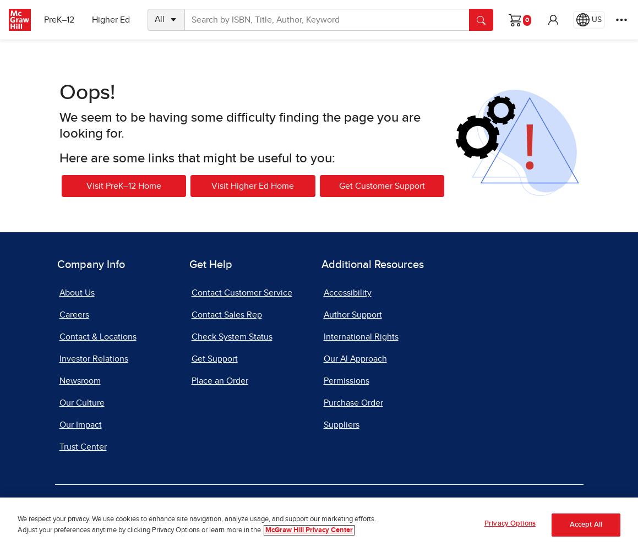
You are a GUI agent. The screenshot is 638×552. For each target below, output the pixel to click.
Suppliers (341, 424)
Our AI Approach (355, 358)
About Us (77, 292)
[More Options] (621, 20)
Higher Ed (111, 19)
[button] (553, 20)
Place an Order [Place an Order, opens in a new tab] (220, 380)
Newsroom (80, 380)
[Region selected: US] (589, 20)
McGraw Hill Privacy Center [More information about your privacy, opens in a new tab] (309, 530)
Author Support (353, 314)
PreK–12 (59, 19)
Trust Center (83, 446)
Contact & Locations (98, 336)
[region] (319, 525)
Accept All (586, 524)
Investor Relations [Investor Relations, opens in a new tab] (93, 358)
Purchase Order (353, 402)
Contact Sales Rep (227, 314)
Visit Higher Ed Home (252, 186)
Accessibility (348, 292)
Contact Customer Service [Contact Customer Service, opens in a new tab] (242, 292)
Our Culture (82, 402)
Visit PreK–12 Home (123, 186)
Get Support (215, 358)
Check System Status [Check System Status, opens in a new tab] (232, 336)
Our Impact (80, 424)
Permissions (346, 380)
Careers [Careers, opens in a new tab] (74, 314)
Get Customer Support (382, 186)
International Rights (361, 336)
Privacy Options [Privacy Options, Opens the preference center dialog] (510, 523)
